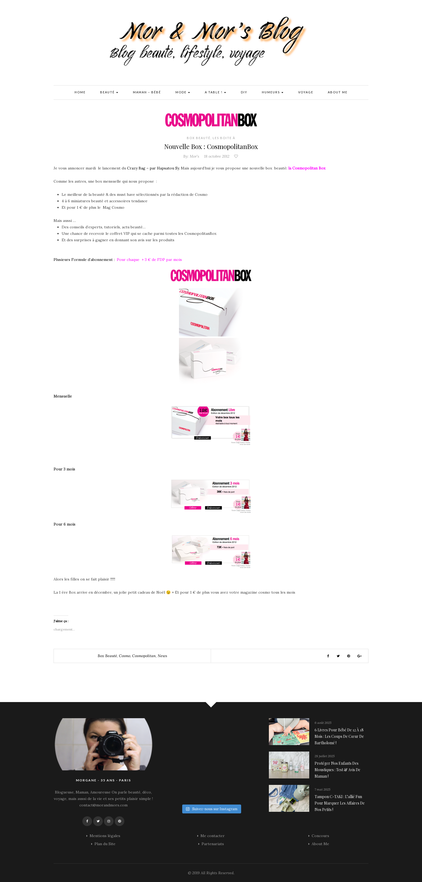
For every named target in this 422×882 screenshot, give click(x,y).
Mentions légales (105, 835)
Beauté (109, 92)
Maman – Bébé (147, 92)
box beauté (107, 655)
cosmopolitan (144, 655)
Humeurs (273, 92)
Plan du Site (104, 843)
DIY (244, 92)
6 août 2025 (323, 723)
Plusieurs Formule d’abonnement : (85, 259)
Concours (320, 835)
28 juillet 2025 (325, 756)
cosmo (124, 655)
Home (80, 92)
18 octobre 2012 (216, 156)
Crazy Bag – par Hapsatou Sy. (153, 168)
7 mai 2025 (322, 789)
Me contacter (213, 835)
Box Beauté (198, 138)
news (162, 655)
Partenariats (213, 843)
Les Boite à (224, 138)
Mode (182, 92)
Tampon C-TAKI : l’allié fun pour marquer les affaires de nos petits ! (340, 803)
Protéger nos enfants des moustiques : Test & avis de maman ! (337, 770)
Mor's (194, 156)
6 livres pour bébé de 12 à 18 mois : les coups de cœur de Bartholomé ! (339, 736)
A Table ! (215, 92)
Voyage (305, 92)
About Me (337, 92)
